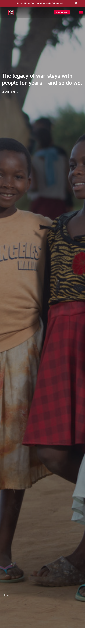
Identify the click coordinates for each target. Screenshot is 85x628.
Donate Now (61, 12)
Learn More (10, 92)
